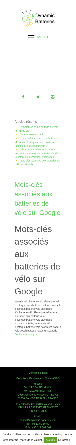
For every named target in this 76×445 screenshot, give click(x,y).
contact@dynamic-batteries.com (38, 420)
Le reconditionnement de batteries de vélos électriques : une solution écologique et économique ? (36, 142)
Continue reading (26, 334)
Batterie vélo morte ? (31, 134)
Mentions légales (38, 372)
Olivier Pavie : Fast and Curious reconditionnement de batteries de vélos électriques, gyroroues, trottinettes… (38, 153)
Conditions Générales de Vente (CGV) (38, 378)
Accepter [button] (50, 440)
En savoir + (65, 439)
